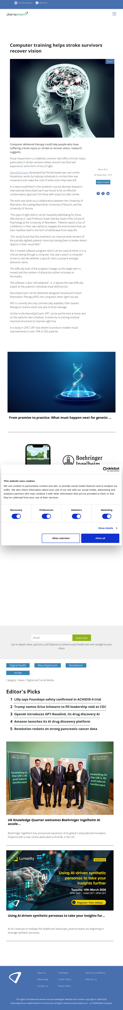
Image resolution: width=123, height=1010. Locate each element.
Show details (105, 528)
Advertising (42, 979)
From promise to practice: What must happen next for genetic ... (60, 418)
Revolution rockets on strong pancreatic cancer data (55, 729)
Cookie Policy (64, 979)
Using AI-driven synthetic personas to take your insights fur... (56, 916)
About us (41, 972)
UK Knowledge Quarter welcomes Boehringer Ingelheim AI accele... (54, 822)
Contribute (63, 972)
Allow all (100, 538)
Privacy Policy (64, 985)
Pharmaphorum (15, 977)
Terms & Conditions (95, 972)
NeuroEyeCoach (19, 172)
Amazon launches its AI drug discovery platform (52, 721)
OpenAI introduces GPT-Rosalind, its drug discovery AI (57, 714)
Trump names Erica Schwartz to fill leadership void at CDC (60, 707)
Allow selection (61, 538)
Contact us (42, 985)
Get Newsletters (25, 2)
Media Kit (43, 2)
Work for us (91, 979)
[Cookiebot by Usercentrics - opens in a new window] (105, 469)
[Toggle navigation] (115, 14)
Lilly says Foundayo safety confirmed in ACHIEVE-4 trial (57, 699)
